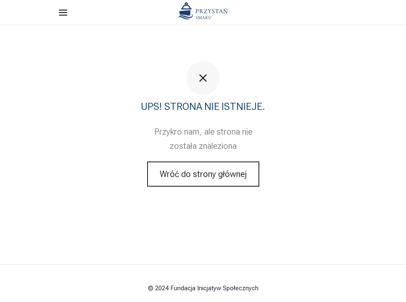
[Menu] (63, 12)
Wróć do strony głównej (203, 174)
